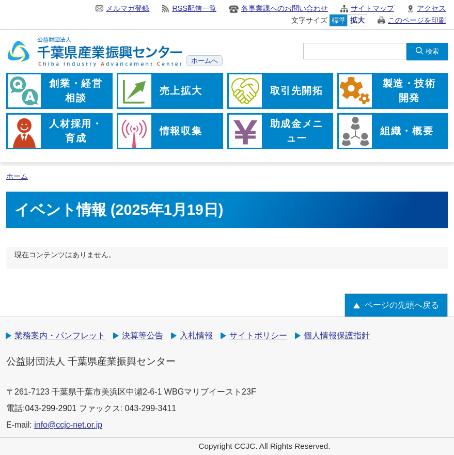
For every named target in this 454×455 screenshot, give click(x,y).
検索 (432, 51)
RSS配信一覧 (194, 8)
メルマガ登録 (127, 8)
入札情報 (196, 335)
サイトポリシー (258, 335)
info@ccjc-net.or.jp (68, 424)
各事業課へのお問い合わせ (284, 8)
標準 (339, 20)
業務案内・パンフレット (59, 335)
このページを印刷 (417, 20)
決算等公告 (142, 335)
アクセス (431, 8)
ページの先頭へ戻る (402, 305)
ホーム (17, 176)
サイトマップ (372, 8)
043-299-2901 (50, 408)
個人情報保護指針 (337, 335)
